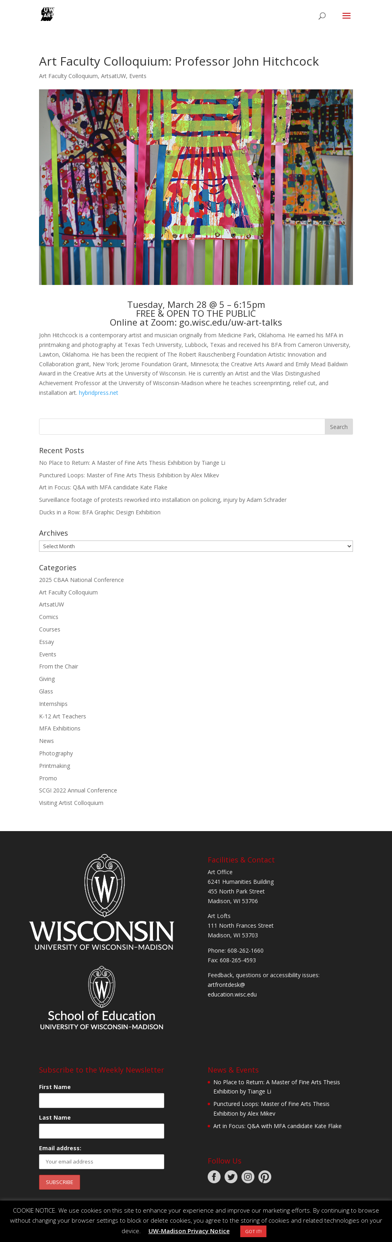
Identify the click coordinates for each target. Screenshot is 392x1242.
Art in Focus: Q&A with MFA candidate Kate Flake (103, 487)
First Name (55, 1087)
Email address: (60, 1148)
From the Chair (58, 666)
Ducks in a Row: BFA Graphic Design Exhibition (100, 512)
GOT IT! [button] (253, 1231)
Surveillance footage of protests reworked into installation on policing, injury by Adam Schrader (163, 499)
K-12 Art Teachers (62, 716)
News (46, 741)
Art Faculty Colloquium (68, 76)
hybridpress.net (98, 392)
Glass (46, 691)
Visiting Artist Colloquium (71, 803)
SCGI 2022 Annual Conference (78, 790)
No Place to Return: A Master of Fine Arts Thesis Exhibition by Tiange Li (132, 462)
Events (137, 76)
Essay (46, 642)
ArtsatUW (113, 76)
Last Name (55, 1117)
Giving (47, 679)
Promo (48, 778)
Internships (53, 704)
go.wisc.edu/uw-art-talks (230, 322)
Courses (49, 629)
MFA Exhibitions (59, 728)
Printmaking (54, 766)
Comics (48, 617)
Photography (56, 753)
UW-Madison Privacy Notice (189, 1231)
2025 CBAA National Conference (81, 580)
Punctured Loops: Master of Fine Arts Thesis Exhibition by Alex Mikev (129, 475)
